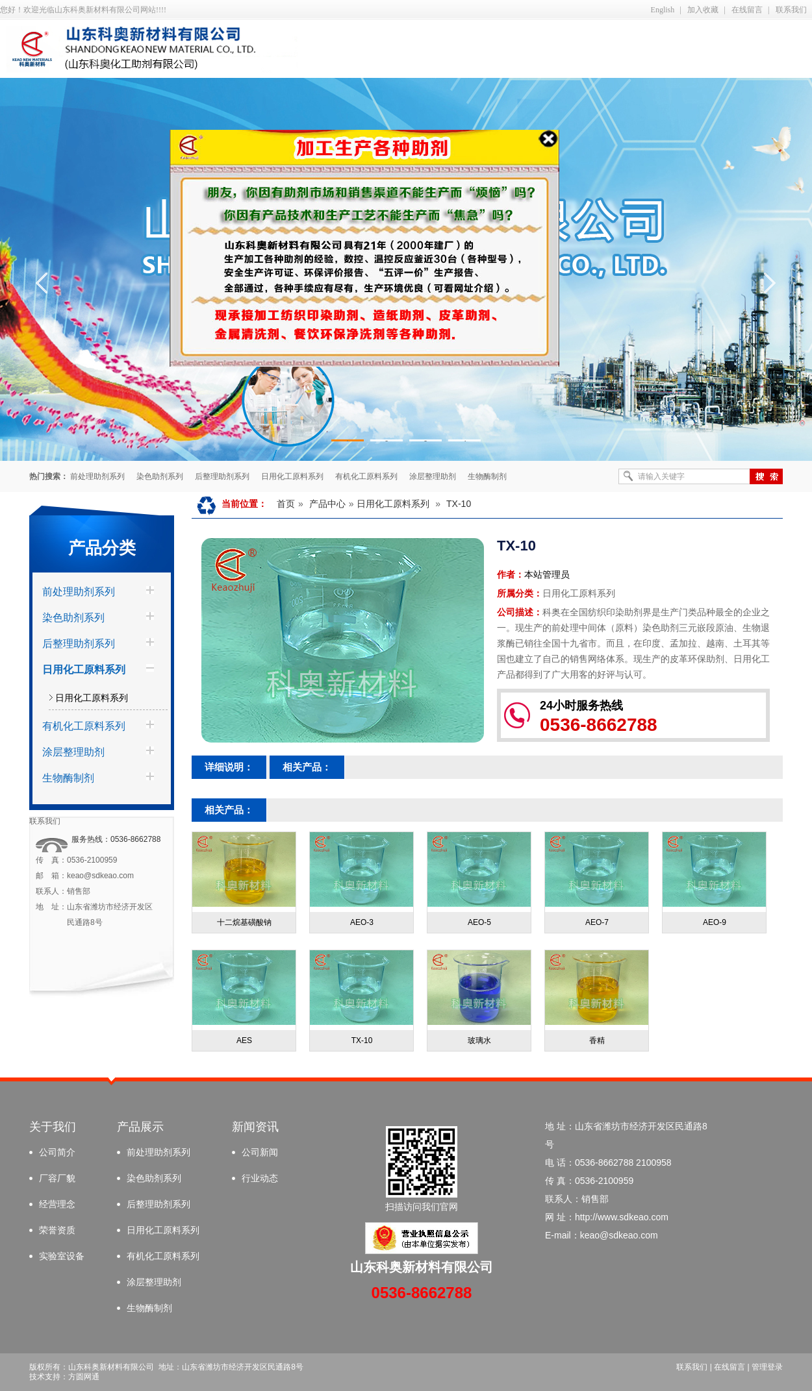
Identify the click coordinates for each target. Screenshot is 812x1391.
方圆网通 (83, 1376)
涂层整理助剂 (432, 476)
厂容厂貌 (57, 1178)
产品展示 (140, 1126)
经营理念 (57, 1204)
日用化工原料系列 (292, 476)
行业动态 (260, 1178)
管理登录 (767, 1367)
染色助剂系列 (159, 476)
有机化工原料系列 (366, 476)
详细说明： (229, 766)
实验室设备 (61, 1256)
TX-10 (458, 504)
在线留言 (747, 9)
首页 (286, 504)
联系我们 (791, 9)
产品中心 (327, 504)
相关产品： (307, 766)
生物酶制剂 (487, 476)
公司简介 (57, 1152)
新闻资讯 (255, 1126)
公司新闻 (260, 1152)
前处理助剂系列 (97, 476)
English (663, 9)
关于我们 (52, 1126)
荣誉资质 (57, 1230)
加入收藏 (702, 9)
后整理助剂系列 (222, 476)
